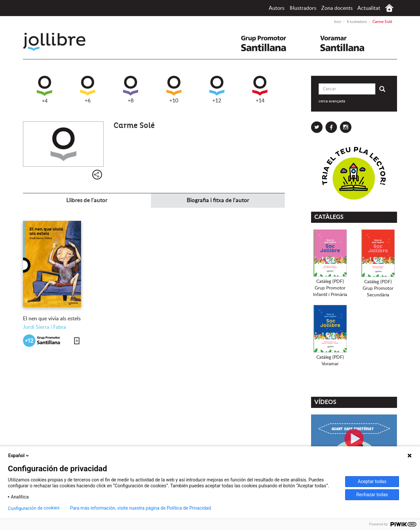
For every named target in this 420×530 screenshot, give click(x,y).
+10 (173, 89)
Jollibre (59, 42)
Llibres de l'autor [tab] (86, 200)
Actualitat (368, 8)
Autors (276, 8)
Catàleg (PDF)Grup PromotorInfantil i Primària (330, 288)
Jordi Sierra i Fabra (44, 327)
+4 (44, 90)
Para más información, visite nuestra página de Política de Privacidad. (141, 508)
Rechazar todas (372, 494)
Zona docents (337, 8)
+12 (216, 89)
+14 (259, 89)
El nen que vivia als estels (52, 318)
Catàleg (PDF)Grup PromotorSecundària (378, 288)
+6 (87, 89)
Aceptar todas (372, 481)
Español (19, 455)
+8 (130, 89)
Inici (389, 8)
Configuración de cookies (34, 508)
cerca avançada (332, 101)
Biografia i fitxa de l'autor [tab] (218, 200)
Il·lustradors (303, 8)
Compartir (97, 175)
